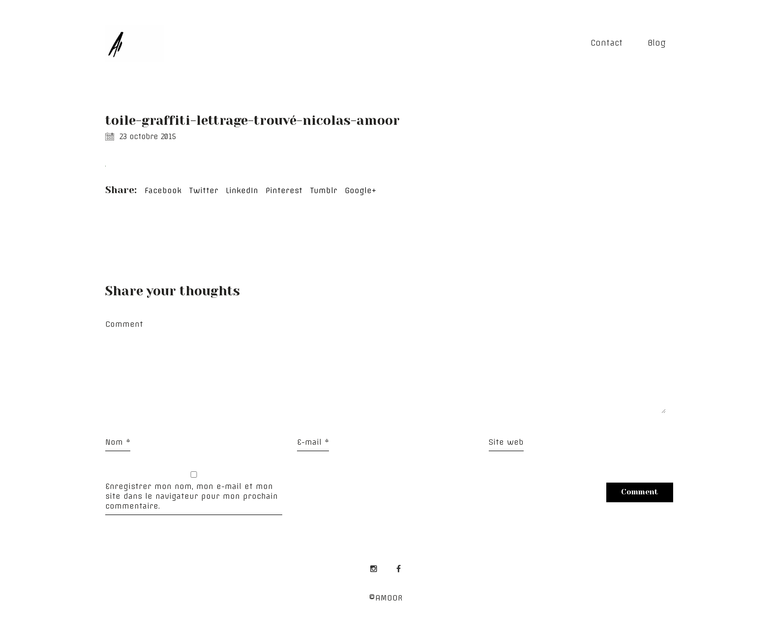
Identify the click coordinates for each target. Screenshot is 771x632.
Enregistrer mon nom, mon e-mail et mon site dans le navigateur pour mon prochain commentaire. (191, 496)
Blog (657, 43)
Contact (607, 43)
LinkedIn (242, 190)
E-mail (313, 442)
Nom (117, 442)
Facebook (163, 190)
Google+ (360, 190)
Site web (506, 442)
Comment (124, 324)
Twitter (203, 190)
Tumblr (323, 190)
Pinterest (284, 190)
